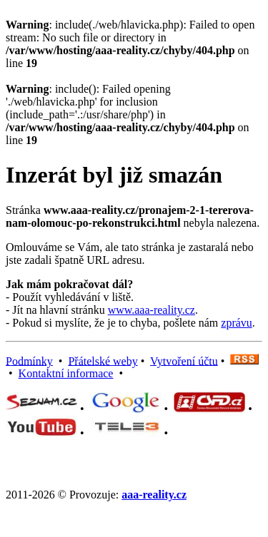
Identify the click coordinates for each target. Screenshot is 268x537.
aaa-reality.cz (154, 495)
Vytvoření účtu (184, 360)
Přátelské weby (102, 360)
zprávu (236, 323)
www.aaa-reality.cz (151, 310)
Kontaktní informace (66, 373)
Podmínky (29, 360)
